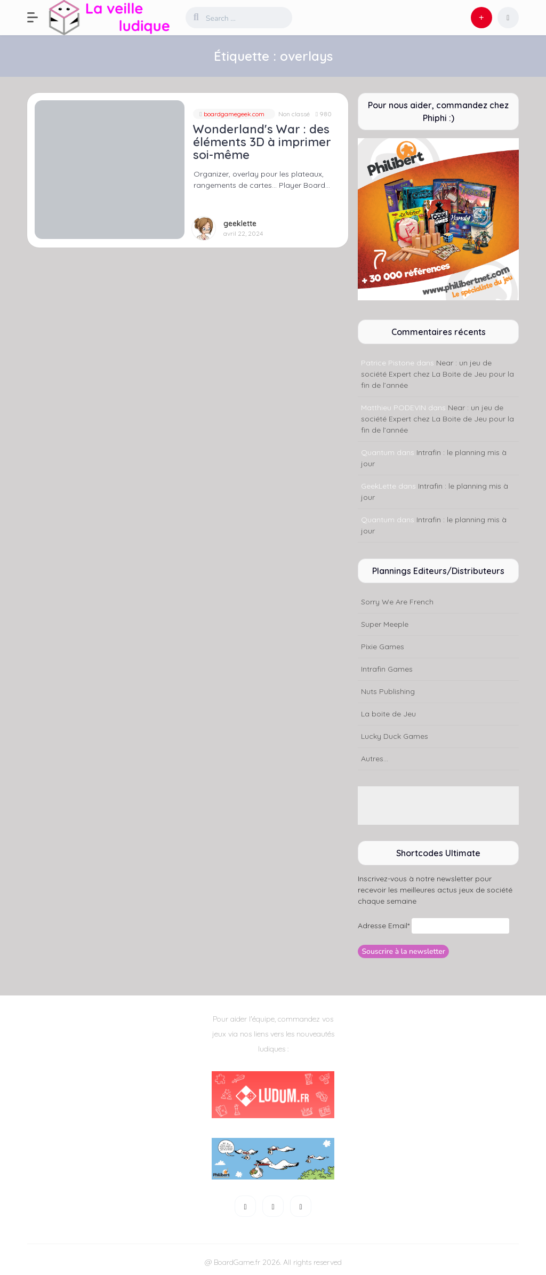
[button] (38, 17)
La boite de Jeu (388, 714)
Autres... (374, 758)
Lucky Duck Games (394, 736)
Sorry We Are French (397, 602)
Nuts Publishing (388, 691)
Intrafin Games (387, 669)
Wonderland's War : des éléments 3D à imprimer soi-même (262, 142)
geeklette (239, 223)
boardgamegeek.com (233, 114)
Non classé (294, 114)
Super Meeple (384, 624)
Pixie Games (382, 646)
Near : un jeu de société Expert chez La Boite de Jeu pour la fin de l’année (437, 374)
